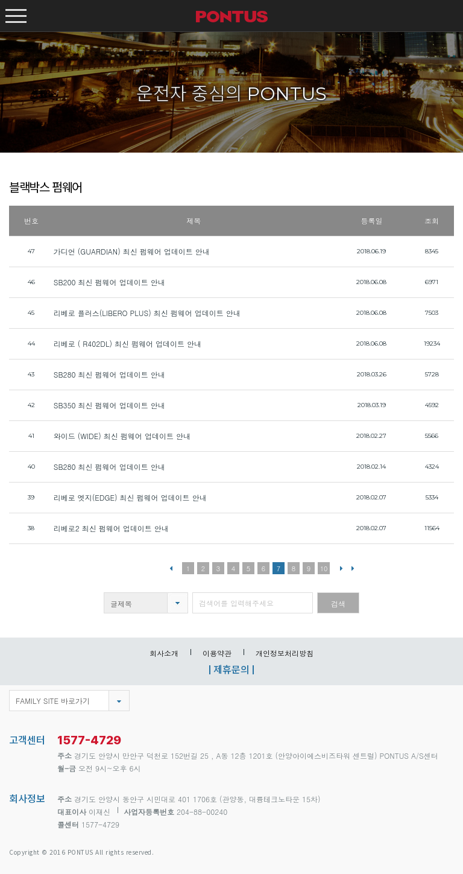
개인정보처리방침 (284, 653)
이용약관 (217, 653)
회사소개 (164, 653)
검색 (338, 603)
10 (324, 568)
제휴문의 (231, 669)
